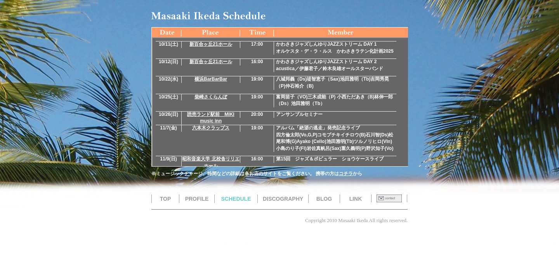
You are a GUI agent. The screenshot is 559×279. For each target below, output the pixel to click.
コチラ (346, 173)
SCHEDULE (236, 199)
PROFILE (197, 199)
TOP (165, 199)
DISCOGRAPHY (283, 199)
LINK (355, 199)
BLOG (324, 199)
